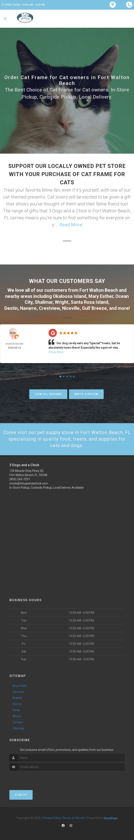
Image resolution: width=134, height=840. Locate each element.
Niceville (71, 308)
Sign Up (21, 794)
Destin (11, 308)
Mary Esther (100, 296)
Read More (70, 224)
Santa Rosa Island (89, 302)
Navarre (28, 308)
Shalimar (43, 302)
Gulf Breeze (94, 308)
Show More (56, 352)
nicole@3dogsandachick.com (28, 483)
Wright (61, 302)
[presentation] (31, 778)
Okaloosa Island (69, 296)
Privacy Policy (52, 818)
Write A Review (86, 394)
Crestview (49, 308)
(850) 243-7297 (19, 479)
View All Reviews (48, 394)
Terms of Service (74, 818)
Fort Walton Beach (98, 290)
